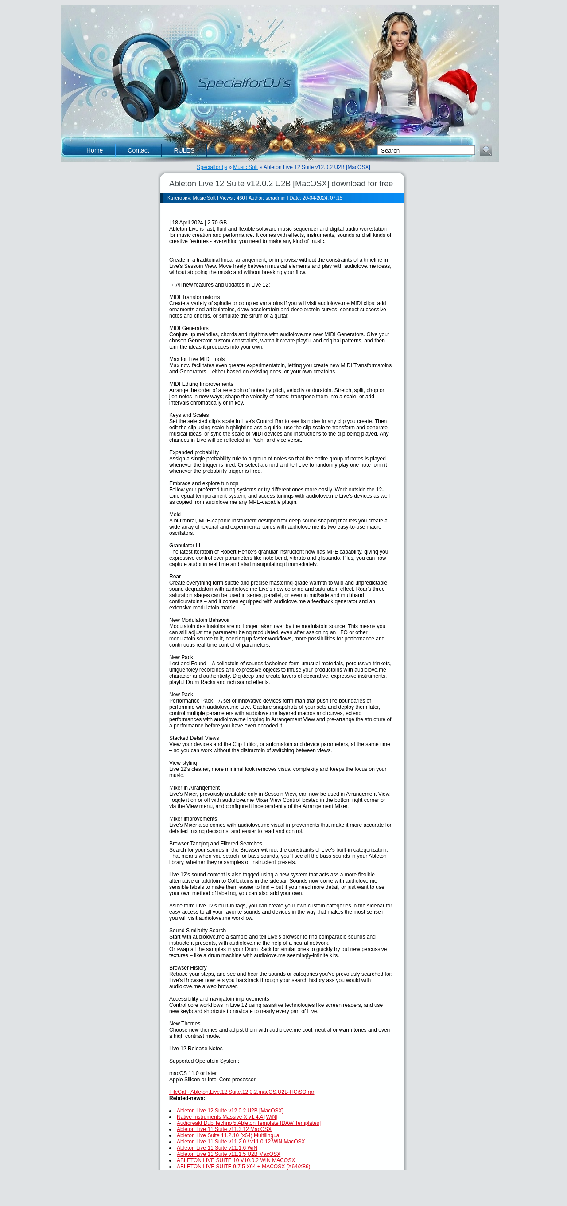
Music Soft (245, 167)
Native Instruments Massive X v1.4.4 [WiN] (227, 1117)
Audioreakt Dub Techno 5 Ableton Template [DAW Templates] (249, 1123)
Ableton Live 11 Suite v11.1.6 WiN (217, 1148)
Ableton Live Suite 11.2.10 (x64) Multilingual (228, 1135)
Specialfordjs (212, 167)
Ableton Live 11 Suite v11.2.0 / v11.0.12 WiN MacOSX (241, 1142)
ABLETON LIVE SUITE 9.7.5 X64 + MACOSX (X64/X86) (244, 1166)
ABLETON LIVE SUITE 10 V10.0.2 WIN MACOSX (236, 1160)
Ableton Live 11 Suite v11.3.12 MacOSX (224, 1129)
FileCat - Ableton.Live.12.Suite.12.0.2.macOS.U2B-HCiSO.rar (241, 1092)
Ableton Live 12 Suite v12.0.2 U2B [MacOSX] (230, 1111)
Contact (138, 150)
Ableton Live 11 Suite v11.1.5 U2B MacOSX (228, 1154)
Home (94, 150)
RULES (184, 150)
